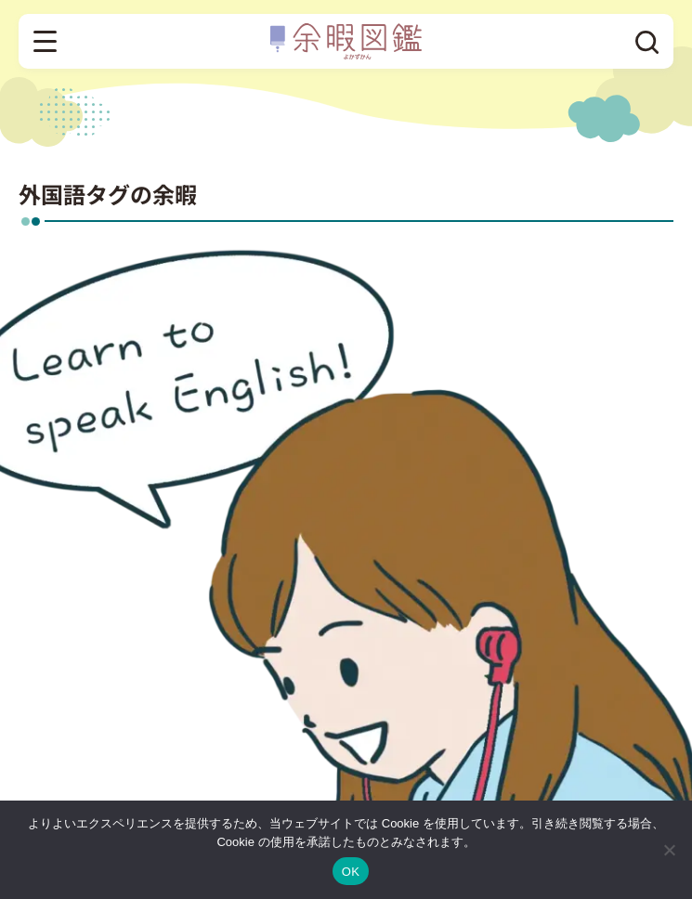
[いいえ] (668, 849)
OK (350, 872)
